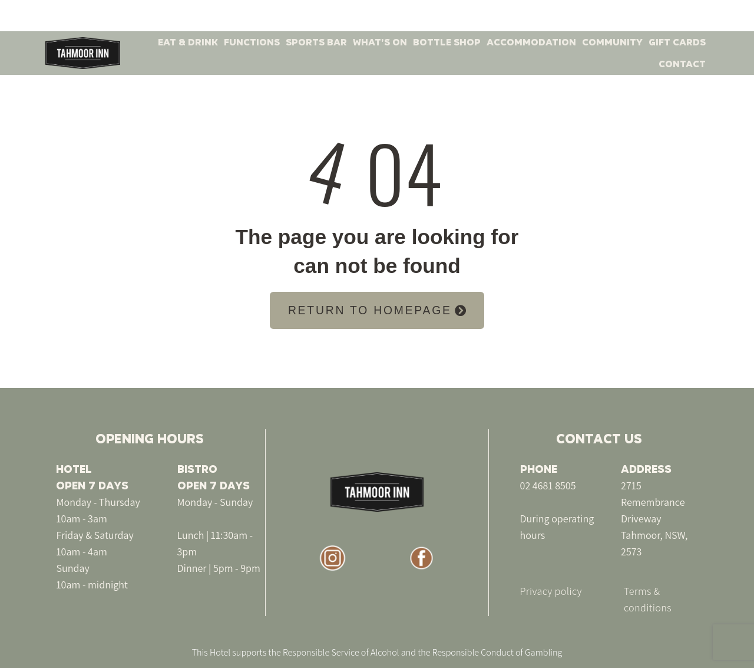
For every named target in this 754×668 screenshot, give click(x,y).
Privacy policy (551, 591)
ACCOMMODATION (531, 42)
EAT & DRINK (188, 42)
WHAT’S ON (380, 42)
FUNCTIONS (252, 42)
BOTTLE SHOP (447, 42)
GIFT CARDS (677, 42)
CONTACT (682, 64)
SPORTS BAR (316, 42)
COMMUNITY (612, 42)
